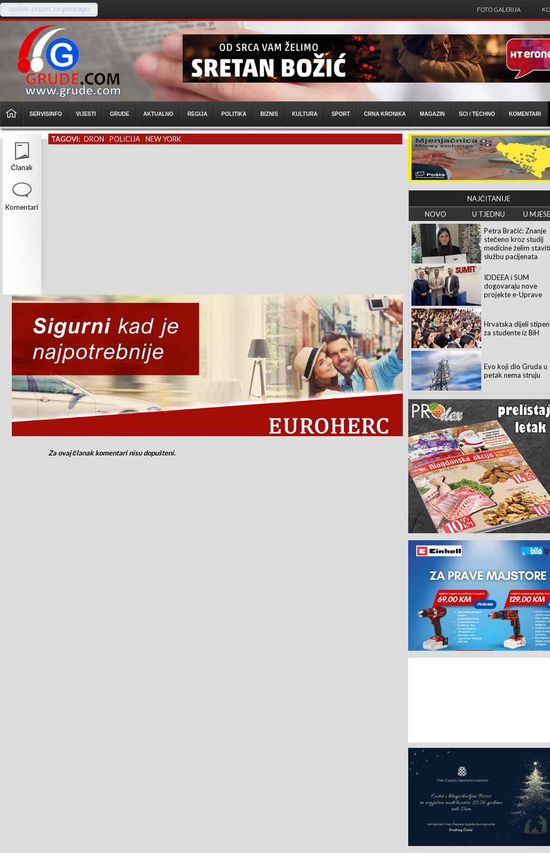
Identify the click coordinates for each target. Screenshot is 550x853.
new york (163, 139)
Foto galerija (498, 9)
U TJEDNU (488, 214)
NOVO (435, 214)
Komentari (21, 207)
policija (125, 139)
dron (94, 139)
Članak (21, 167)
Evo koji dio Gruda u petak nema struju (515, 370)
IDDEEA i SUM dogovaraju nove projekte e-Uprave (513, 286)
